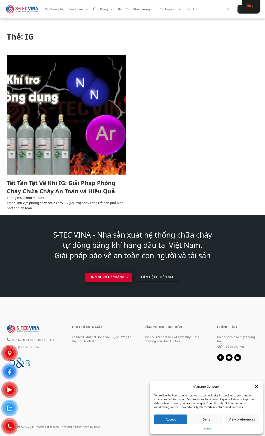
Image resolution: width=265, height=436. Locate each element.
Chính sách (228, 327)
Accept (171, 419)
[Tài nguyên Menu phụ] (179, 9)
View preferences (242, 419)
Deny (206, 419)
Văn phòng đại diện (163, 327)
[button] (256, 386)
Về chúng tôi (54, 9)
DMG (97, 427)
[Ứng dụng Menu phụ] (111, 9)
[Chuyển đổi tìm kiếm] (227, 9)
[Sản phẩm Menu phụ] (86, 9)
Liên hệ (191, 9)
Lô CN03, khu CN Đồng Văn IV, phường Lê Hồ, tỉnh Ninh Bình (102, 339)
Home (207, 428)
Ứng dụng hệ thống (109, 277)
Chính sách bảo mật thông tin (236, 339)
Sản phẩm (76, 9)
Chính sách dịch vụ (230, 346)
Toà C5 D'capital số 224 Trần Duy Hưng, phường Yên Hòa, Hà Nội (172, 339)
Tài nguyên (168, 9)
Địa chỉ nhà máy (87, 327)
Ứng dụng (100, 9)
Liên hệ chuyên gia (159, 277)
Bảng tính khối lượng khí (136, 9)
